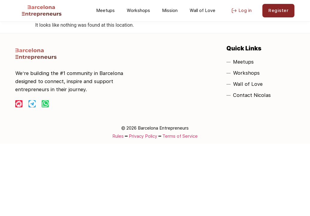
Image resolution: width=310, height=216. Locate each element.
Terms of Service (180, 136)
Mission (170, 10)
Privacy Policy (143, 136)
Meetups (105, 10)
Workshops (138, 10)
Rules (118, 136)
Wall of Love (202, 10)
